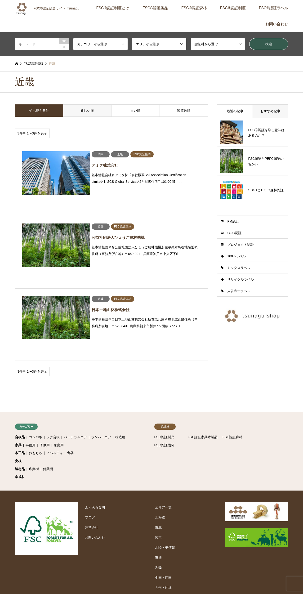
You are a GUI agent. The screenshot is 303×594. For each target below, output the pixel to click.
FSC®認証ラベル (273, 8)
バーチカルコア (75, 385)
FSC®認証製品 (155, 8)
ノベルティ (54, 400)
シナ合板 (53, 385)
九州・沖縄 (163, 535)
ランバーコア (101, 385)
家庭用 (59, 393)
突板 (18, 409)
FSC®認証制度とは (112, 8)
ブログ (90, 465)
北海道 (160, 465)
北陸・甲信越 (165, 495)
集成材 (20, 424)
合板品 (20, 385)
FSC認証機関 (164, 393)
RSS (16, 570)
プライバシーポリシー (129, 580)
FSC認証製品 (164, 385)
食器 (70, 400)
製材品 (20, 416)
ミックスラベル (238, 268)
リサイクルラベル (240, 279)
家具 (18, 393)
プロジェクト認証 (240, 244)
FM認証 (233, 221)
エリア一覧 (163, 455)
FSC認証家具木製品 (203, 385)
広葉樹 (34, 416)
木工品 (20, 400)
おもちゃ (35, 400)
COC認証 (234, 233)
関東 (158, 485)
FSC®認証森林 (194, 8)
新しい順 (87, 110)
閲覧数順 (183, 110)
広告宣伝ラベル (238, 291)
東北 (158, 475)
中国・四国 (163, 525)
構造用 (120, 385)
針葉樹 (48, 416)
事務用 (31, 393)
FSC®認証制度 (233, 8)
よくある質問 (95, 455)
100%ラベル (236, 256)
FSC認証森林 (232, 385)
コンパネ (35, 385)
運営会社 (91, 475)
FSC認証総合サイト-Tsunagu (250, 568)
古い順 (135, 110)
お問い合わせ (276, 24)
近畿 (158, 515)
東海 (158, 505)
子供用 (45, 393)
